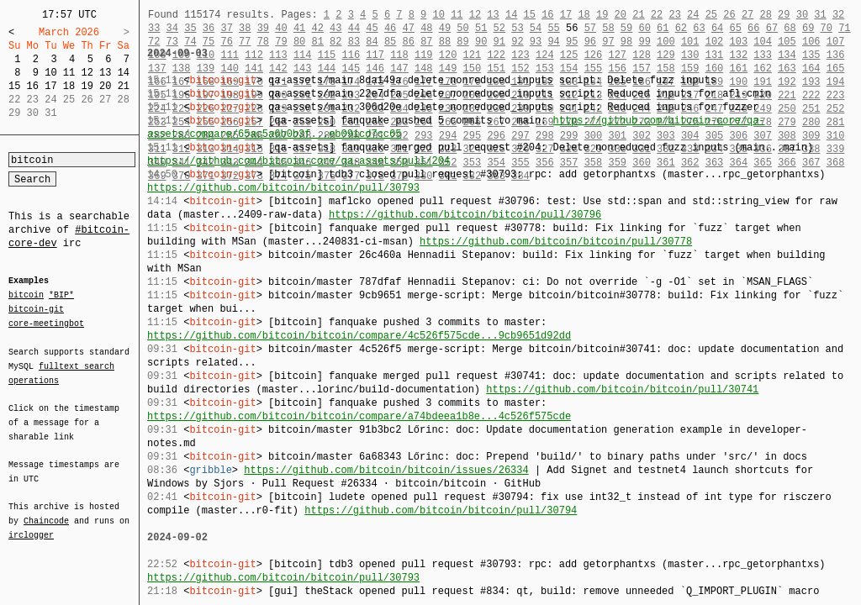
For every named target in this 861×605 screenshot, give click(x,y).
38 (245, 28)
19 (86, 86)
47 (409, 28)
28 (765, 15)
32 (838, 15)
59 (626, 28)
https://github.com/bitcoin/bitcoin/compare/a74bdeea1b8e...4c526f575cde (359, 416)
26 (729, 15)
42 (317, 28)
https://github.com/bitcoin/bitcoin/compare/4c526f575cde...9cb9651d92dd (359, 336)
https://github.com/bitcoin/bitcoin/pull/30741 (622, 389)
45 (372, 28)
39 (263, 28)
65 (736, 28)
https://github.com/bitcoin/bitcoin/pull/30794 (440, 510)
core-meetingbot (46, 323)
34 (172, 28)
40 (281, 28)
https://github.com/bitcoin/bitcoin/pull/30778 (556, 241)
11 (69, 73)
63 (699, 28)
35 (190, 28)
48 (426, 28)
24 (693, 15)
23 (674, 15)
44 (354, 28)
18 (69, 86)
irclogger (31, 524)
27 (747, 15)
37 (226, 28)
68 (789, 28)
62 (681, 28)
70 (826, 28)
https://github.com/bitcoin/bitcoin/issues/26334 (386, 470)
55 (553, 28)
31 (820, 15)
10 (50, 73)
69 (808, 28)
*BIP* (61, 296)
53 (517, 28)
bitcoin (26, 296)
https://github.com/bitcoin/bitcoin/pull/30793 (283, 188)
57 (590, 28)
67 (772, 28)
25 (711, 15)
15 (14, 86)
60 (644, 28)
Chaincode (46, 511)
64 (717, 28)
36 (208, 28)
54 (535, 28)
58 (608, 28)
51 (481, 28)
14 (123, 73)
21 (123, 86)
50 (462, 28)
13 (105, 73)
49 (445, 28)
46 (390, 28)
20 (105, 86)
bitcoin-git (36, 309)
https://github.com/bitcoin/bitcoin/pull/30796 (465, 215)
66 (753, 28)
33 (154, 28)
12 (86, 73)
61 (662, 28)
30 (802, 15)
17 (50, 86)
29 (784, 15)
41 (299, 28)
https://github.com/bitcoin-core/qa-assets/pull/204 (298, 161)
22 (657, 15)
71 (844, 28)
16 (33, 86)
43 (335, 28)
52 (499, 28)
